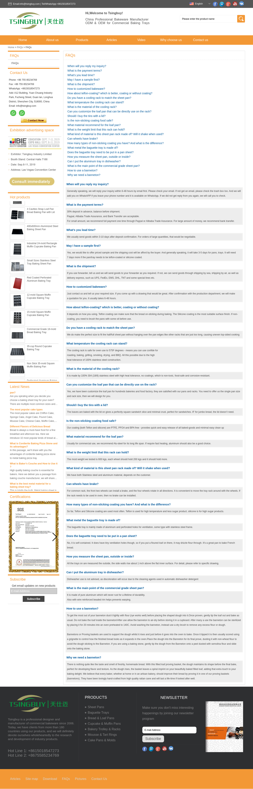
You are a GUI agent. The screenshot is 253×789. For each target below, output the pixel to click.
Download (50, 779)
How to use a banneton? (82, 170)
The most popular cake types (26, 410)
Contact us (200, 40)
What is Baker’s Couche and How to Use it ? (34, 466)
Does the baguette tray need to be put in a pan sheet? (100, 152)
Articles (112, 40)
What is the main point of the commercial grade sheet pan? (103, 165)
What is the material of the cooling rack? (92, 106)
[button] (54, 537)
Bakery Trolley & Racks (104, 729)
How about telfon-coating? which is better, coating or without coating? (109, 93)
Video (141, 40)
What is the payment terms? (84, 70)
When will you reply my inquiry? (86, 66)
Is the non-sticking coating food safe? (90, 120)
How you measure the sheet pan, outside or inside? (98, 156)
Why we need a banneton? (83, 174)
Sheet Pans (96, 707)
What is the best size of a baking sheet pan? (31, 392)
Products (82, 40)
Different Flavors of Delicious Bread (30, 427)
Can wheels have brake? (82, 138)
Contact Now (33, 120)
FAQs (20, 47)
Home (23, 40)
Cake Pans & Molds (102, 740)
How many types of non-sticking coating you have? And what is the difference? (115, 143)
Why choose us (171, 40)
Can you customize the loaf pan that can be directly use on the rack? (109, 111)
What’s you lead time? (80, 75)
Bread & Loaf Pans (101, 718)
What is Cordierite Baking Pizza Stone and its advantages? (34, 446)
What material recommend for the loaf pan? (94, 125)
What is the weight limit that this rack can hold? (96, 129)
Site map (31, 779)
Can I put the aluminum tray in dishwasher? (94, 161)
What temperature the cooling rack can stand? (95, 102)
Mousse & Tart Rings (102, 734)
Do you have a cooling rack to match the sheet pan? (99, 97)
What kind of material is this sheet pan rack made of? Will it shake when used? (115, 134)
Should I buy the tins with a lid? (86, 116)
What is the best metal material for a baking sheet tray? (30, 486)
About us (52, 40)
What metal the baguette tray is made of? (92, 147)
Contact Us (99, 779)
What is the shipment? (81, 84)
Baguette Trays (98, 712)
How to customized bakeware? (86, 88)
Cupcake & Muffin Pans (104, 723)
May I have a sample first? (83, 79)
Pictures (80, 779)
